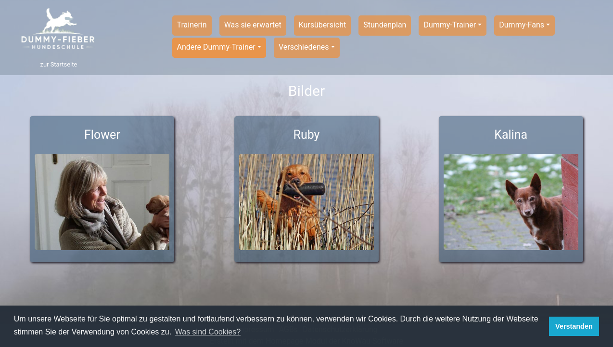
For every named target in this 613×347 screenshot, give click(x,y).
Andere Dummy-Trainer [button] (216, 47)
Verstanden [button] (574, 326)
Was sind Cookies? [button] (208, 332)
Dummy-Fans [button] (521, 24)
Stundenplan (384, 24)
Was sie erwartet (252, 24)
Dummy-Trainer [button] (449, 24)
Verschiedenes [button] (304, 47)
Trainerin (192, 24)
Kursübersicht (322, 24)
